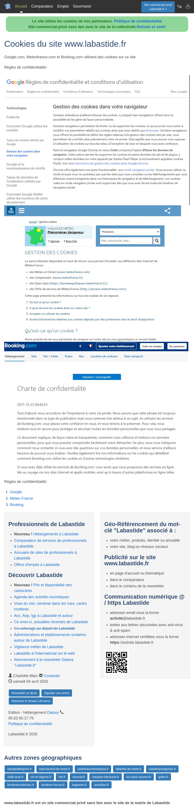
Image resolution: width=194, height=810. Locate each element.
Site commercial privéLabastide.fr (158, 7)
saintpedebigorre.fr (19, 769)
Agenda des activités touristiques (41, 597)
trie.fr (62, 777)
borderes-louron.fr (53, 785)
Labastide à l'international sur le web (44, 653)
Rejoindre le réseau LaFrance (31, 701)
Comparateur (42, 6)
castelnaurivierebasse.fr (92, 769)
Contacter (52, 676)
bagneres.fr (79, 785)
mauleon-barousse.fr (105, 777)
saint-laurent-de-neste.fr (54, 769)
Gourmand (82, 6)
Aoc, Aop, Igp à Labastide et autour (43, 616)
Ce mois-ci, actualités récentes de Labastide (51, 622)
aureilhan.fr (101, 785)
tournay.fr (79, 777)
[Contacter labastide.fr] (188, 6)
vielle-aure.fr (15, 777)
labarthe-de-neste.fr (128, 769)
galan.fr (163, 777)
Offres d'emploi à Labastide (37, 565)
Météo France (21, 498)
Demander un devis (24, 693)
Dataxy (53, 712)
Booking (16, 505)
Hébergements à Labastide (55, 534)
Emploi (63, 6)
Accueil (21, 6)
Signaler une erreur (56, 693)
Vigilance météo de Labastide (38, 647)
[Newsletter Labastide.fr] (179, 6)
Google (16, 492)
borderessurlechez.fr (20, 785)
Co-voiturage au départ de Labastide (44, 628)
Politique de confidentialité (138, 21)
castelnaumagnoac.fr (162, 769)
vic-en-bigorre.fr (41, 777)
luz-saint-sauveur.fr (138, 777)
